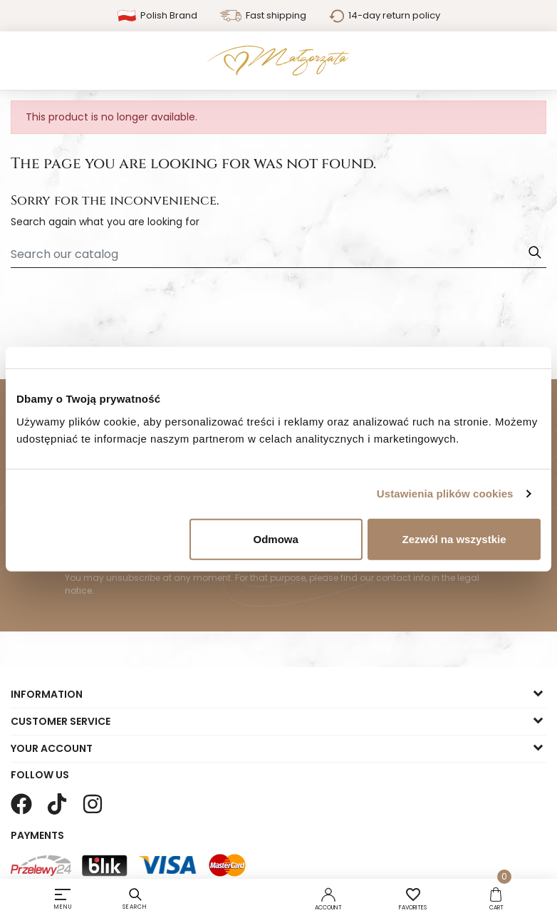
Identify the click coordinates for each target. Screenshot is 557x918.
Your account (52, 748)
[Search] (278, 254)
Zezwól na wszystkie (454, 538)
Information (47, 694)
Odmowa (276, 538)
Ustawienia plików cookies (445, 494)
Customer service (60, 721)
